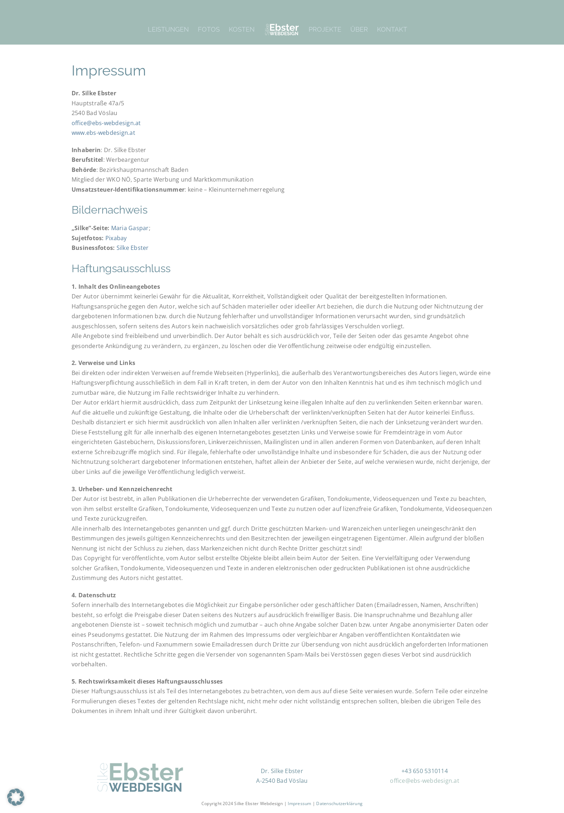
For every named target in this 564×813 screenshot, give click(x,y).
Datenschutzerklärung (339, 803)
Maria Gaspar (130, 228)
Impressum (300, 803)
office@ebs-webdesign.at (106, 123)
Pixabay (116, 238)
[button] (16, 797)
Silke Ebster (133, 248)
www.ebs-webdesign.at (103, 133)
